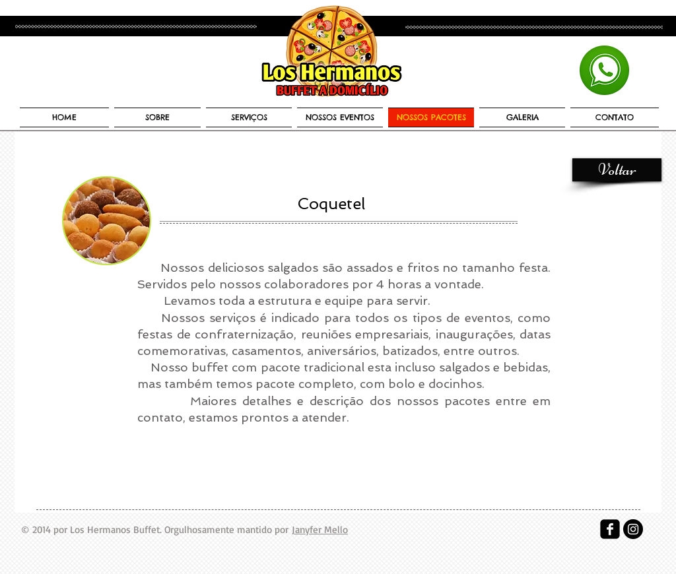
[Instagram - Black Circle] (633, 529)
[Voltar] (616, 169)
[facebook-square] (610, 529)
